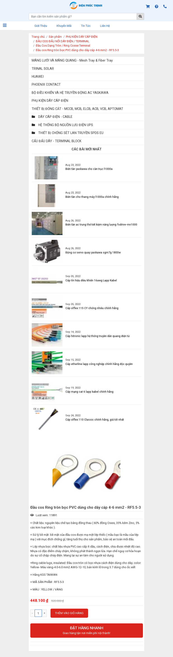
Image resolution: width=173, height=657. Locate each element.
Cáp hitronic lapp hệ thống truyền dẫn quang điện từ (97, 336)
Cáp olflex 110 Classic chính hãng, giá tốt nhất (94, 419)
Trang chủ (38, 36)
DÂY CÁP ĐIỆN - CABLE (52, 117)
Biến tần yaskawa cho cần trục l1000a (89, 169)
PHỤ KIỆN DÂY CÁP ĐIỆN (81, 36)
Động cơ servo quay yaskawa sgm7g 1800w (93, 252)
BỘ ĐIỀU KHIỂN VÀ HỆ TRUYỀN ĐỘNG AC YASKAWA (70, 92)
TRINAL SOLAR (43, 68)
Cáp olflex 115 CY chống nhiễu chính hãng (91, 308)
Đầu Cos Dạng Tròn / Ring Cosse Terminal (63, 45)
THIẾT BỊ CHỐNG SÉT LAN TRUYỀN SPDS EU (67, 133)
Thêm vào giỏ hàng (69, 613)
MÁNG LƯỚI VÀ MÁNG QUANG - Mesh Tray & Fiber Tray (72, 60)
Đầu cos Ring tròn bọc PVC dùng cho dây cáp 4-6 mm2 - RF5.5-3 (77, 50)
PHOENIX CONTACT (46, 84)
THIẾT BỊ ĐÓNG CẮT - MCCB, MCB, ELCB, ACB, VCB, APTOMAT (77, 109)
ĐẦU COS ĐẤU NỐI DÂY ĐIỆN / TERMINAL (62, 41)
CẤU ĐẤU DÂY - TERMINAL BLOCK (57, 141)
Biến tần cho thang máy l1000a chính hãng (92, 196)
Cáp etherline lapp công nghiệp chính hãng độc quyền (99, 364)
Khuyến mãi (64, 25)
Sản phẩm (55, 36)
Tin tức (86, 25)
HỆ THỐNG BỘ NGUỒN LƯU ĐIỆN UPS (62, 125)
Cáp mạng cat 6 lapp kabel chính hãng (89, 391)
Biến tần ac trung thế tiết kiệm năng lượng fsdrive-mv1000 (101, 224)
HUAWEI (38, 76)
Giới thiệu (40, 25)
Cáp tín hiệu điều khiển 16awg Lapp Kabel (91, 280)
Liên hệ (105, 25)
